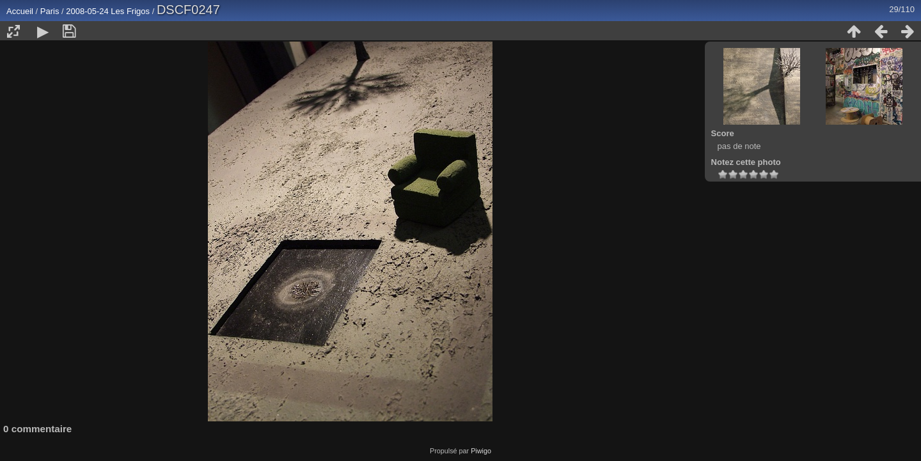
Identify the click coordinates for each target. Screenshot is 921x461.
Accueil (19, 11)
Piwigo (481, 451)
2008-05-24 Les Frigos (109, 11)
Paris (49, 11)
